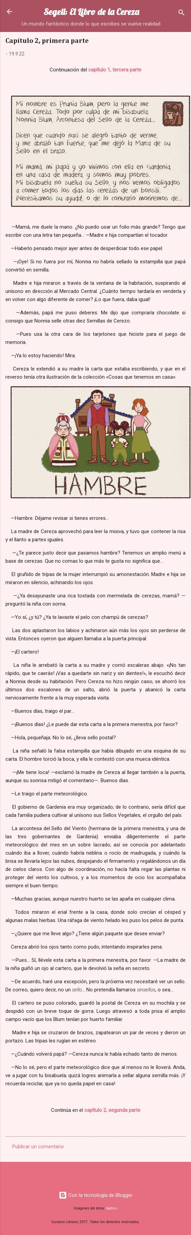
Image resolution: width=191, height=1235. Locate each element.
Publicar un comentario (38, 1146)
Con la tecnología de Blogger (96, 1195)
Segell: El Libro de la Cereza (91, 11)
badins (111, 1208)
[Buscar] (181, 13)
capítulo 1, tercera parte (114, 70)
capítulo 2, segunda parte (112, 1110)
